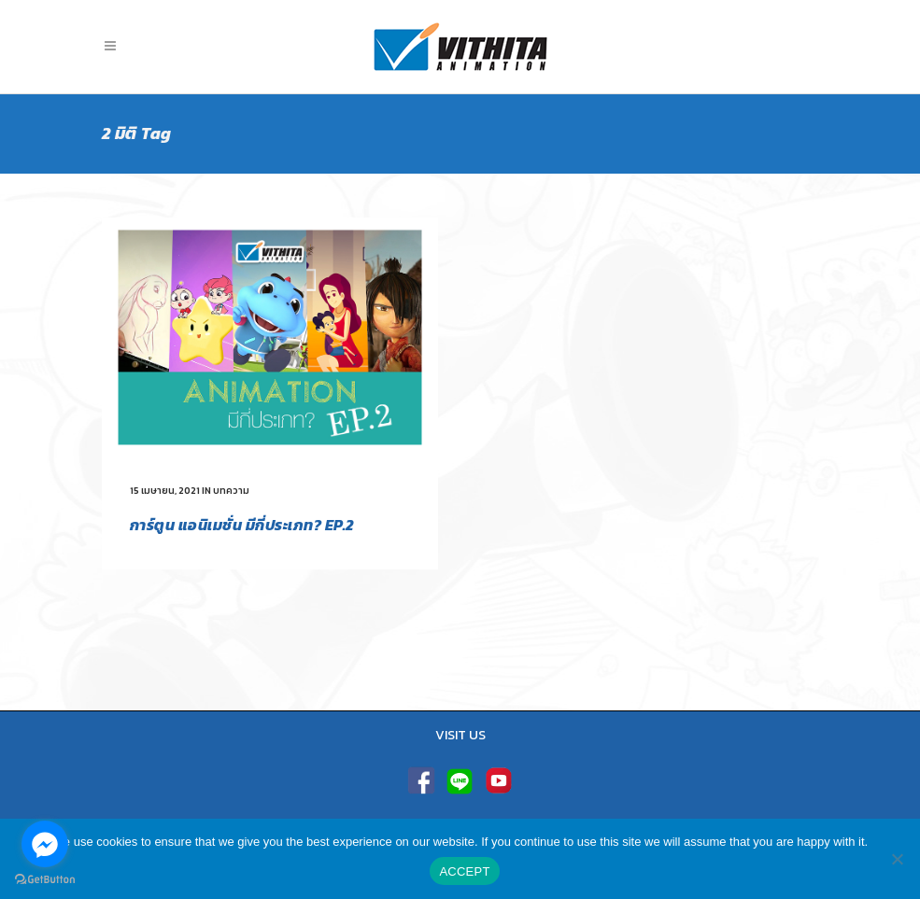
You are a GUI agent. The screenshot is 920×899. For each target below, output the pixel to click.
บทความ (231, 491)
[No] (896, 859)
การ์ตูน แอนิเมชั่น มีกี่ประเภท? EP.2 (242, 524)
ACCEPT (464, 871)
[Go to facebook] (44, 844)
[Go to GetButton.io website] (45, 880)
